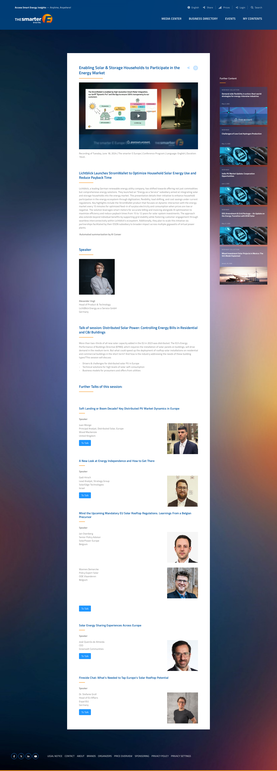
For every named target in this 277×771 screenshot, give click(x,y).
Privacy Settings (181, 756)
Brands (91, 756)
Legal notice (54, 756)
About (80, 756)
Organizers (105, 756)
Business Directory (203, 18)
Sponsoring (142, 756)
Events (230, 18)
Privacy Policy (160, 756)
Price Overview (123, 756)
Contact (70, 756)
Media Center (171, 18)
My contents (252, 18)
